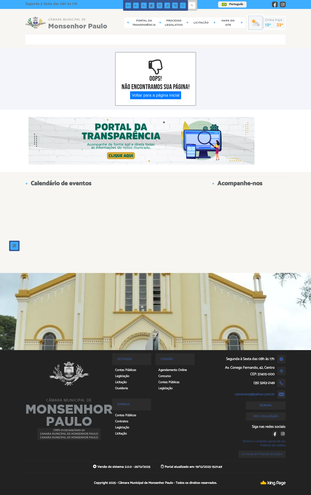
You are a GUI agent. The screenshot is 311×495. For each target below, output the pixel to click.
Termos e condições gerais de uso (264, 441)
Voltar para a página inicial (155, 95)
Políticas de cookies (273, 445)
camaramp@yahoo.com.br (255, 394)
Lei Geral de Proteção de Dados (262, 454)
